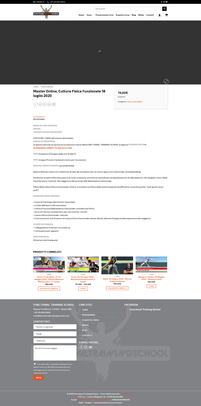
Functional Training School (144, 309)
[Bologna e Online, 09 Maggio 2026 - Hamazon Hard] (151, 264)
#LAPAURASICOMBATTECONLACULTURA (52, 148)
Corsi (35, 87)
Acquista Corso (122, 15)
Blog (134, 15)
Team (89, 15)
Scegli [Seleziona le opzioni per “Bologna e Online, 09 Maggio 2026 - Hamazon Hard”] (151, 286)
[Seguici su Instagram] (164, 2)
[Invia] (164, 9)
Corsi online (47, 87)
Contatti (150, 15)
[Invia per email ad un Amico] (45, 104)
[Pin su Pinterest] (49, 104)
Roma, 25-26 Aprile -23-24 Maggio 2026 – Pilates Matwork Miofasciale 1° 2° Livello (49, 279)
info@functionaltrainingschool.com (93, 400)
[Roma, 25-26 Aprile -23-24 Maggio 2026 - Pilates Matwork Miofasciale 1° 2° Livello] (49, 264)
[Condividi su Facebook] (35, 104)
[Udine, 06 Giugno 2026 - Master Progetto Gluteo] (117, 265)
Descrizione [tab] (39, 119)
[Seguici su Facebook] (161, 2)
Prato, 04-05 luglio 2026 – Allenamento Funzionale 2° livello (83, 279)
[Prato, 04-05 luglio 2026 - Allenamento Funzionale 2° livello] (83, 264)
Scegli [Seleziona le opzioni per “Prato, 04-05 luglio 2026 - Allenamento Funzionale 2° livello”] (83, 288)
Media (141, 15)
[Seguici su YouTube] (166, 2)
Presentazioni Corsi (104, 15)
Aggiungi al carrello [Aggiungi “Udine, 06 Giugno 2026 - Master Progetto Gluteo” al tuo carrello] (117, 288)
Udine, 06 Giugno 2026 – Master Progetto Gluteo (117, 280)
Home (81, 15)
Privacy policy (127, 394)
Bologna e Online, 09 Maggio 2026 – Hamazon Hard (151, 278)
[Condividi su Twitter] (40, 104)
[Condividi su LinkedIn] (54, 104)
